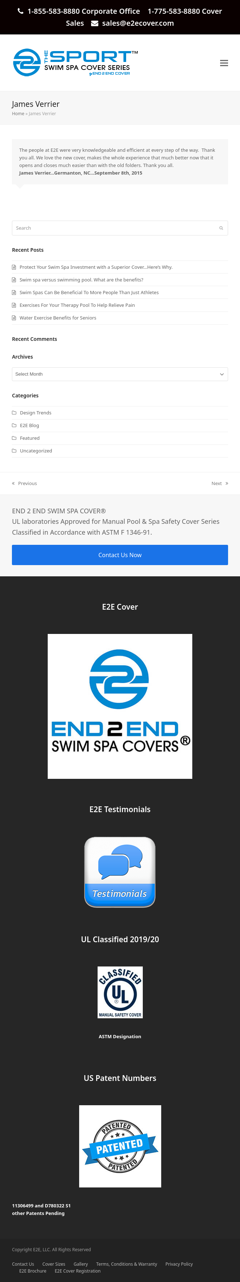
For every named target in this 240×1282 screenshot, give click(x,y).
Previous (24, 483)
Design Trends (35, 412)
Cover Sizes (53, 1264)
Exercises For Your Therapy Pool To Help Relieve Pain (77, 305)
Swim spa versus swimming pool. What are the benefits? (81, 279)
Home (18, 113)
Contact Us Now (120, 555)
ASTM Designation (120, 1036)
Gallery (81, 1264)
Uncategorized (36, 450)
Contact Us (23, 1264)
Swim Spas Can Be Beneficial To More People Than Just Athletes (89, 292)
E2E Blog (29, 425)
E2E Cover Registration (77, 1271)
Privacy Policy (179, 1264)
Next (219, 483)
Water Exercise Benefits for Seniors (58, 317)
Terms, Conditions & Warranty (126, 1264)
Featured (30, 438)
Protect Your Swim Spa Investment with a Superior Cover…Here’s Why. (96, 267)
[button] (224, 63)
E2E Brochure (32, 1271)
